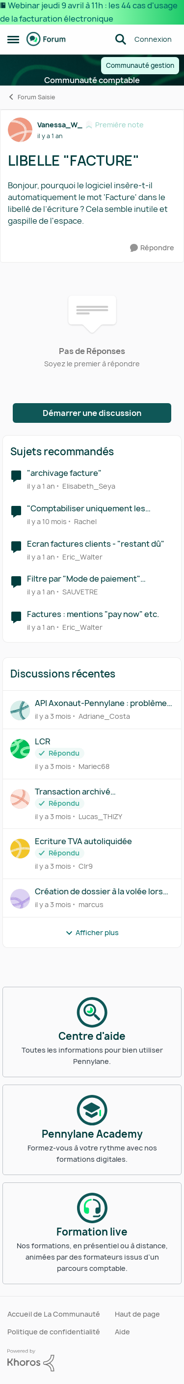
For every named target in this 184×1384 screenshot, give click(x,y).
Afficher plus (92, 932)
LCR (42, 741)
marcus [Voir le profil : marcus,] (91, 904)
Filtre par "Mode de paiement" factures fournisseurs (83, 579)
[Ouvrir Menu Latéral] (13, 39)
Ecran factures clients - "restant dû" (95, 544)
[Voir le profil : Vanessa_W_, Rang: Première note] (20, 130)
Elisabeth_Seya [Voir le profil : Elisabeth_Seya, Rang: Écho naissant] (88, 486)
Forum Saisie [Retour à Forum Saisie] (31, 97)
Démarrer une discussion (92, 413)
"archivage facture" (64, 473)
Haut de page (137, 1314)
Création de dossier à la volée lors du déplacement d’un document (99, 891)
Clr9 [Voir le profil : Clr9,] (86, 866)
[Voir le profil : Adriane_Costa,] (20, 710)
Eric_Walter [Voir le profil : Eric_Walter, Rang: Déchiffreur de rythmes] (82, 556)
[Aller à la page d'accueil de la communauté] (46, 39)
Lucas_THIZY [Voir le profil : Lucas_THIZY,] (100, 816)
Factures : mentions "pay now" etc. (93, 614)
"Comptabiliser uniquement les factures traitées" (86, 508)
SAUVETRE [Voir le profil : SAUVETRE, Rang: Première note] (80, 591)
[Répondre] (152, 248)
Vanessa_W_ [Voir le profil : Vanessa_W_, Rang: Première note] (59, 124)
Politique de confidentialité (53, 1331)
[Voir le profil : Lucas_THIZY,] (20, 799)
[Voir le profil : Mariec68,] (20, 749)
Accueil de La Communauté (53, 1314)
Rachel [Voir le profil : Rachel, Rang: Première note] (85, 521)
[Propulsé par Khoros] (92, 1360)
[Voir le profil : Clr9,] (20, 848)
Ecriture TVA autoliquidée (83, 841)
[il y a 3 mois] (53, 716)
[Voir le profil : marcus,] (20, 899)
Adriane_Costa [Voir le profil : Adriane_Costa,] (104, 716)
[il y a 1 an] (41, 486)
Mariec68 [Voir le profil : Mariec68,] (94, 766)
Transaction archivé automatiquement (72, 792)
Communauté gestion (140, 65)
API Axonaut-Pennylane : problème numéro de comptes (101, 703)
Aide (122, 1331)
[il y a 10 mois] (47, 521)
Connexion (153, 39)
